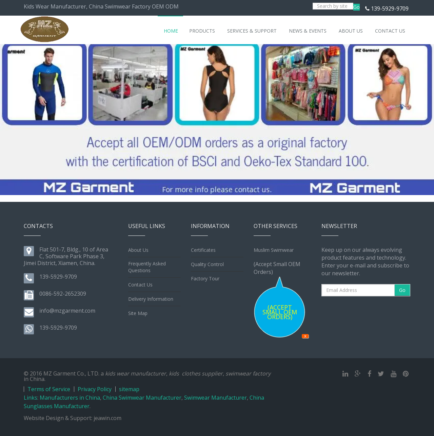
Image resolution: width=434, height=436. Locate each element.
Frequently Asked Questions (147, 267)
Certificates (203, 250)
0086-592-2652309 (62, 293)
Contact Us (140, 284)
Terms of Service (48, 389)
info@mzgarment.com (67, 310)
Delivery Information (150, 299)
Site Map (137, 313)
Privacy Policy (95, 389)
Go (356, 7)
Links (30, 397)
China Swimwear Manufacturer (142, 397)
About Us (138, 250)
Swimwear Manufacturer (215, 397)
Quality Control (207, 264)
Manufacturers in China (70, 397)
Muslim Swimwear (274, 250)
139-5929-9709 (390, 8)
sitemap (129, 389)
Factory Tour (205, 278)
